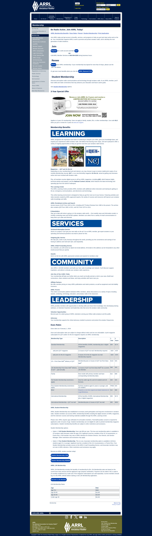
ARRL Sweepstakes (38, 51)
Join (102, 523)
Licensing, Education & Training (39, 31)
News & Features (37, 88)
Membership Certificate (39, 42)
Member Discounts (38, 48)
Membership (35, 35)
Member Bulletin (37, 68)
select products (90, 284)
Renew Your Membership (110, 523)
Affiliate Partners (56, 282)
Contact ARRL (104, 526)
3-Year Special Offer (38, 55)
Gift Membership (37, 60)
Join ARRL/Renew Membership (38, 38)
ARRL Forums (55, 290)
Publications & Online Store (38, 82)
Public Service (36, 73)
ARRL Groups (37, 57)
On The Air (35, 28)
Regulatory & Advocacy (39, 71)
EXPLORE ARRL (38, 513)
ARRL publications (76, 284)
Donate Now (104, 521)
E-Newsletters (55, 211)
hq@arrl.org (35, 531)
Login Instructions (38, 53)
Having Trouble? (116, 504)
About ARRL (35, 85)
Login (77, 3)
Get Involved (35, 79)
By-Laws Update (37, 66)
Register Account (79, 5)
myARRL (35, 44)
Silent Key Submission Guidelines (39, 62)
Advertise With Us (105, 524)
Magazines (54, 169)
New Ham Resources (38, 91)
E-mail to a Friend (105, 529)
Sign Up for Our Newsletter (108, 530)
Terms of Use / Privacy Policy (108, 527)
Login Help (78, 8)
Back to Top (117, 503)
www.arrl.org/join (78, 122)
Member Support (37, 46)
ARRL (50, 6)
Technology (35, 76)
